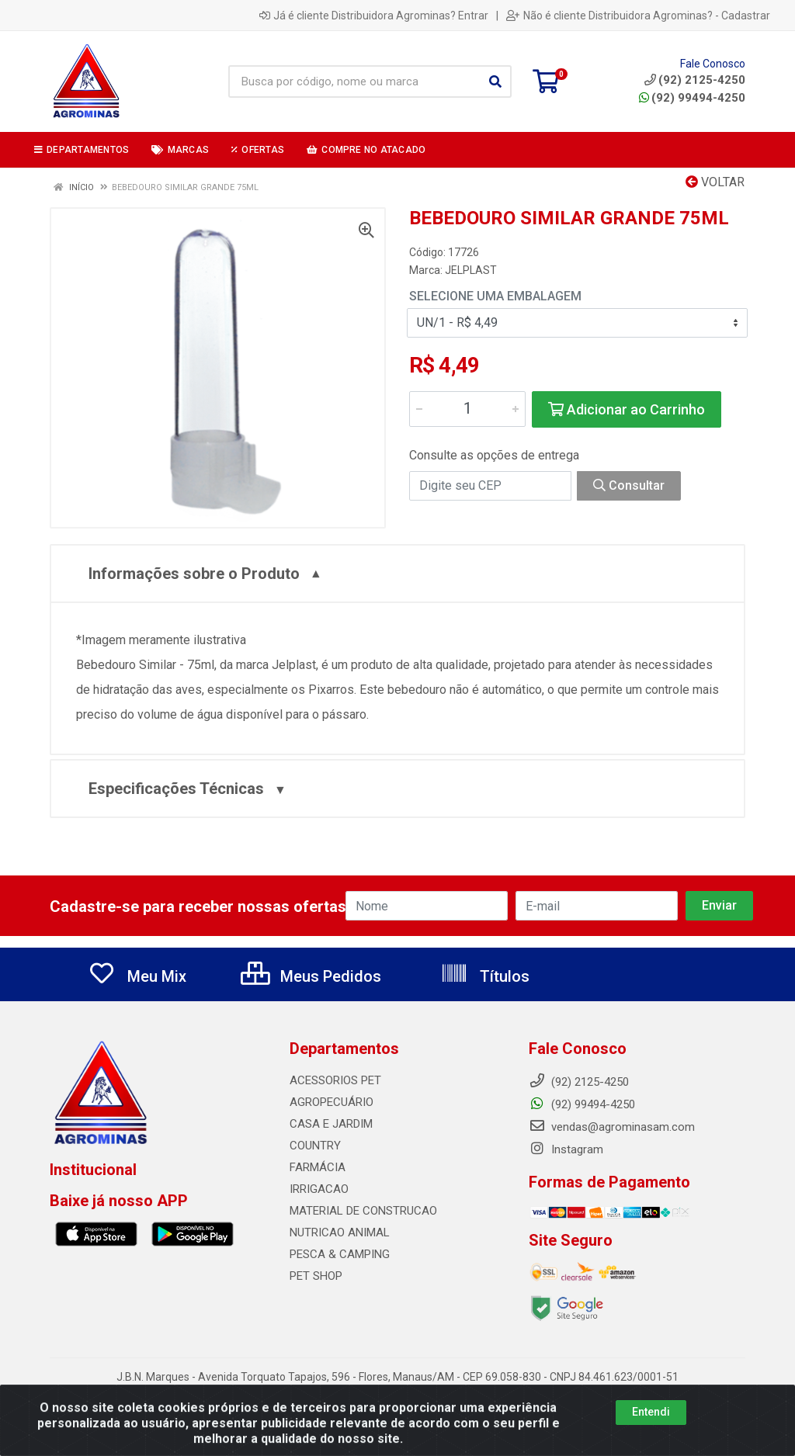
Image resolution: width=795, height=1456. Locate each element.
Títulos (484, 976)
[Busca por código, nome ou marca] (354, 81)
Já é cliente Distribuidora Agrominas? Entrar (373, 15)
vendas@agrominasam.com (612, 1127)
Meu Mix (137, 976)
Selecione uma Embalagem (495, 296)
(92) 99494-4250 (692, 98)
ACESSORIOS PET (335, 1080)
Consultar (629, 485)
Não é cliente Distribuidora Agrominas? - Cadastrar (638, 15)
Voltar (715, 182)
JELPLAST (471, 270)
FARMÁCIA (317, 1167)
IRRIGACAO (319, 1189)
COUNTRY (315, 1146)
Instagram (566, 1149)
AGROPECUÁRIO (331, 1102)
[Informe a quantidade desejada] (467, 409)
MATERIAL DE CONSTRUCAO (363, 1211)
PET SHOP (316, 1276)
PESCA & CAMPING (340, 1254)
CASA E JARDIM (331, 1124)
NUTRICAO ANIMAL (340, 1232)
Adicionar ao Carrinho (626, 409)
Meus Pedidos (311, 976)
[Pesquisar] (495, 81)
